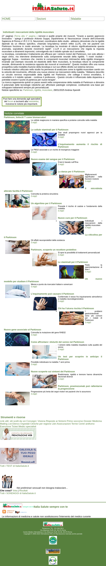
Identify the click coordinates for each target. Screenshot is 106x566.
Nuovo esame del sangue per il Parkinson (53, 159)
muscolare (47, 90)
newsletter (34, 101)
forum (10, 101)
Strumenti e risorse (13, 417)
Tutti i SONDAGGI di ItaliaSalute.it (18, 493)
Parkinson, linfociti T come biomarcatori (25, 117)
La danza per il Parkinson (71, 171)
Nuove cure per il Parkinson (72, 218)
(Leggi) (34, 122)
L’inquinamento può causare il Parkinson (52, 294)
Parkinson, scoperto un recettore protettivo (53, 249)
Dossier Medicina (93, 421)
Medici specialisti (27, 426)
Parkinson (28, 90)
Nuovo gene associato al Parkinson (22, 329)
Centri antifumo (87, 423)
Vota (15, 490)
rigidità (37, 90)
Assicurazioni (64, 423)
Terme (74, 423)
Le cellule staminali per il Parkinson (49, 129)
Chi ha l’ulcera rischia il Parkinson (76, 308)
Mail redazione (78, 532)
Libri (54, 423)
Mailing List (6, 423)
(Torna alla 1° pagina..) (25, 36)
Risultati (23, 490)
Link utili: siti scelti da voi (13, 421)
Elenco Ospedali (21, 423)
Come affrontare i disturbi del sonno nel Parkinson (57, 342)
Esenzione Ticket (9, 426)
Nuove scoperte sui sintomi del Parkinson (53, 371)
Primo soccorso (75, 421)
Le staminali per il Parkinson (73, 262)
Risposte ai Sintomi (56, 421)
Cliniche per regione (40, 423)
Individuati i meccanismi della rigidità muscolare (28, 32)
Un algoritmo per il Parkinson (46, 203)
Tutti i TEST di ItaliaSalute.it (14, 466)
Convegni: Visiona (35, 421)
